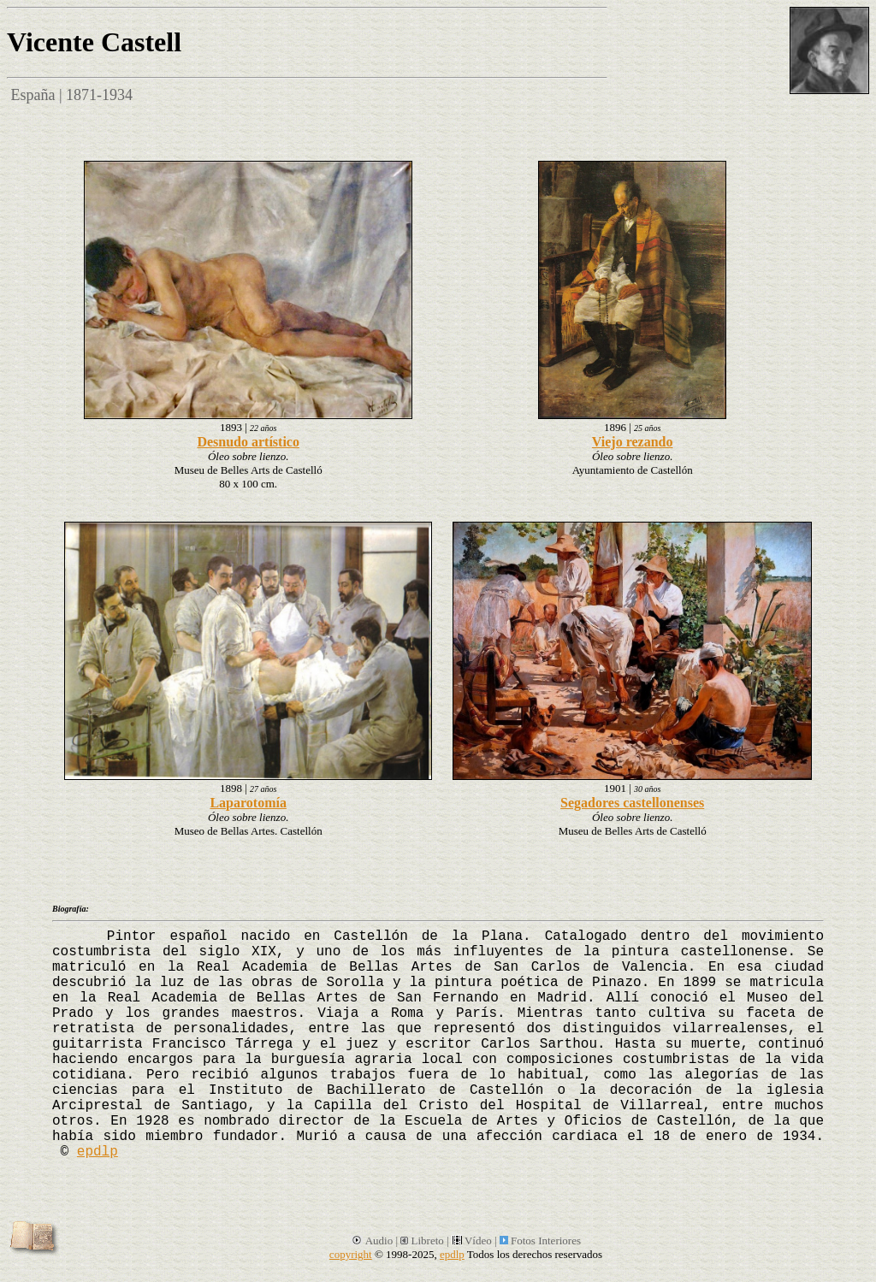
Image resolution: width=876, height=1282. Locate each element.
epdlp (97, 1152)
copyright (350, 1254)
